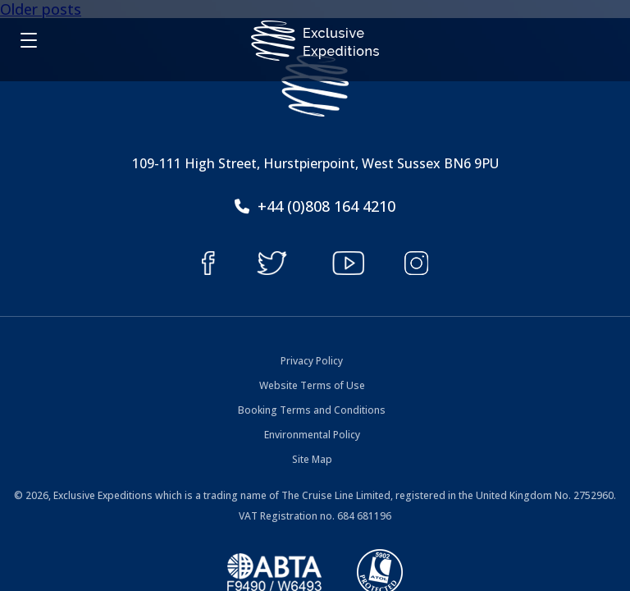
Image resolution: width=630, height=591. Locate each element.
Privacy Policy (312, 361)
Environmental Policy (312, 435)
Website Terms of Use (312, 385)
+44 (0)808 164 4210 (315, 206)
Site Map (312, 459)
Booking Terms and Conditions (312, 410)
